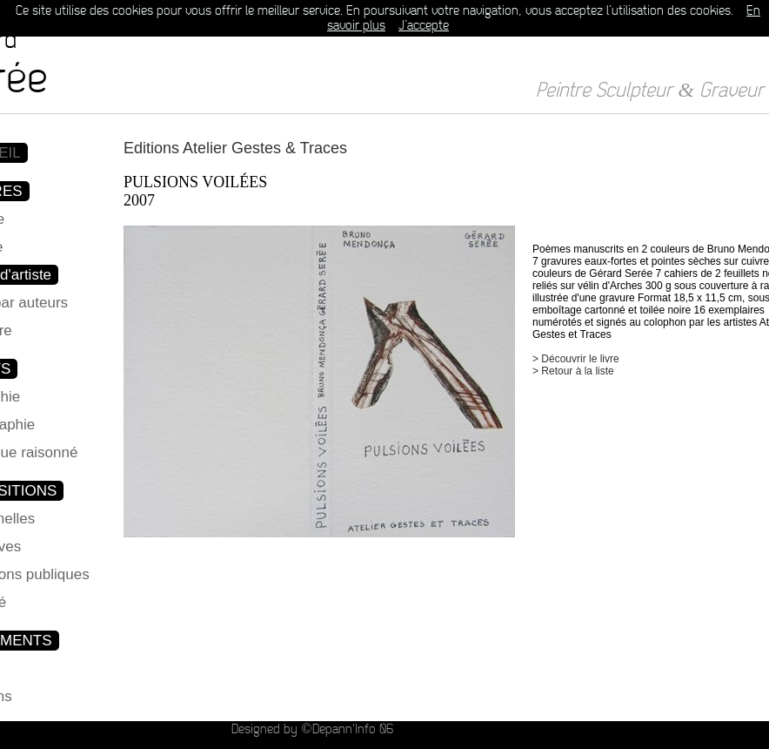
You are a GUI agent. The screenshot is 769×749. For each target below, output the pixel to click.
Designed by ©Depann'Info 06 (311, 729)
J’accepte (423, 25)
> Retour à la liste (573, 371)
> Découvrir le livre (575, 359)
